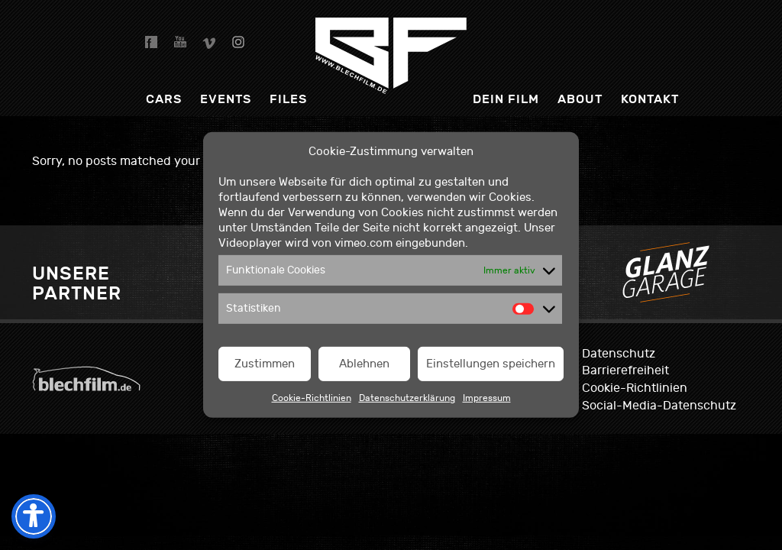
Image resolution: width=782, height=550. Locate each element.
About (580, 99)
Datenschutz (618, 354)
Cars (164, 99)
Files (288, 99)
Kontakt (650, 99)
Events (225, 99)
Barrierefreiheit (625, 370)
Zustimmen (264, 364)
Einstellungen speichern (490, 364)
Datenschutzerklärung (407, 398)
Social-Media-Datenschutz (659, 405)
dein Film (506, 99)
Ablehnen (364, 364)
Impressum (487, 398)
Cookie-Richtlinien (311, 398)
